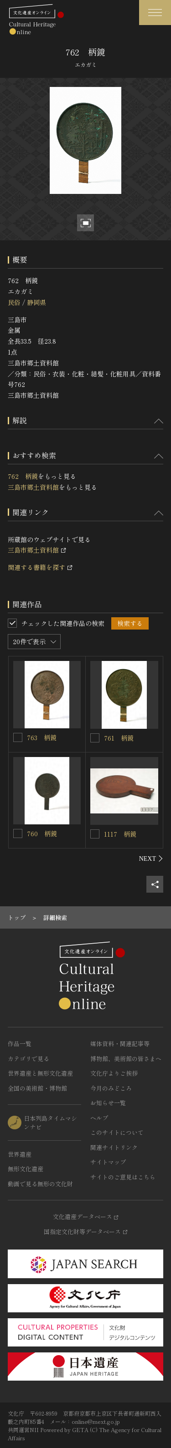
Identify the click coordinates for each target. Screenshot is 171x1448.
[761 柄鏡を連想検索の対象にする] (94, 737)
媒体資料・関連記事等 (120, 1043)
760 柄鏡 (42, 833)
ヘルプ (99, 1117)
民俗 (14, 302)
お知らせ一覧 (108, 1102)
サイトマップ (108, 1162)
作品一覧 (19, 1043)
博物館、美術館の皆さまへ (125, 1058)
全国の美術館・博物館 (37, 1088)
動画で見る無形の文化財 (40, 1183)
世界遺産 (19, 1154)
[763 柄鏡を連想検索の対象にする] (17, 737)
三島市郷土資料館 (33, 487)
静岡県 (36, 302)
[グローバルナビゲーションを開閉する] (155, 12)
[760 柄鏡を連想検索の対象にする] (17, 833)
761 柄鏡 (119, 737)
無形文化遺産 (25, 1168)
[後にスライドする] (151, 858)
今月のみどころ (111, 1088)
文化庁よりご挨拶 (114, 1073)
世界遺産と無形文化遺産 (40, 1073)
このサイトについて (117, 1132)
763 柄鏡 (42, 737)
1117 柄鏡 (120, 833)
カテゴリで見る (28, 1058)
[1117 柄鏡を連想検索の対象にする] (94, 833)
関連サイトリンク (114, 1147)
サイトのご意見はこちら (122, 1177)
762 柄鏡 (23, 476)
